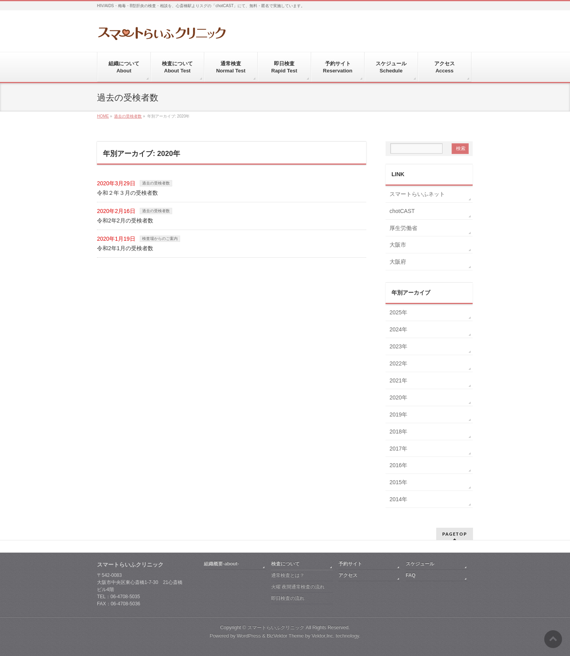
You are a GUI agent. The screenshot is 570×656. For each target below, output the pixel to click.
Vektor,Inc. (323, 636)
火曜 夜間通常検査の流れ (298, 586)
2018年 (398, 431)
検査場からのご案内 (160, 238)
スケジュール (420, 564)
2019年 (398, 414)
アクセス (347, 575)
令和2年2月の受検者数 (125, 220)
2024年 (398, 329)
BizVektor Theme (285, 636)
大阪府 (398, 262)
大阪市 (398, 244)
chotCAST (402, 211)
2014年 (398, 499)
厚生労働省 (403, 228)
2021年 (398, 380)
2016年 (398, 465)
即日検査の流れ (287, 598)
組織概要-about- (221, 564)
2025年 (398, 312)
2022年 (398, 363)
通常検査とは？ (287, 575)
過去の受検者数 (128, 116)
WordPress (249, 636)
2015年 (398, 482)
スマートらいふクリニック (275, 627)
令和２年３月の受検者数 (127, 193)
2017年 (398, 448)
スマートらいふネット (417, 194)
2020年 (398, 397)
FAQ (411, 575)
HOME (103, 116)
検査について (285, 564)
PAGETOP (454, 533)
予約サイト (350, 564)
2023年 (398, 346)
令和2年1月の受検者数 (125, 248)
